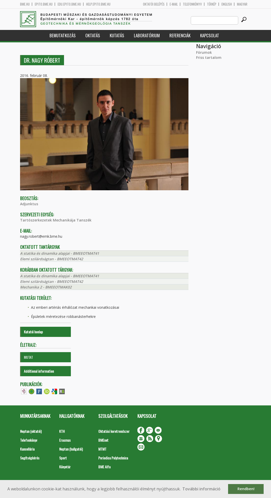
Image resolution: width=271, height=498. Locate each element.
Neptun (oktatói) (31, 431)
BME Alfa (104, 466)
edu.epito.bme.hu (69, 4)
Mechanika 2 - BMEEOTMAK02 (46, 287)
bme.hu (25, 4)
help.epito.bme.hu (98, 4)
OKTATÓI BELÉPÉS (154, 4)
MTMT (102, 449)
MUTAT (28, 357)
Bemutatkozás (63, 35)
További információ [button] (201, 489)
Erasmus (65, 440)
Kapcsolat (209, 35)
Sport (63, 457)
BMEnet (103, 440)
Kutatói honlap (33, 331)
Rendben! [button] (245, 488)
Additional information (39, 371)
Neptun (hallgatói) (71, 449)
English (226, 4)
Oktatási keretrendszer (114, 431)
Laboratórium (147, 35)
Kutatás (117, 35)
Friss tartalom (208, 57)
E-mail (174, 4)
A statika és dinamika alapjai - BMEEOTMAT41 (59, 253)
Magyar (242, 4)
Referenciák (179, 35)
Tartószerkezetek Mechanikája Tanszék (55, 220)
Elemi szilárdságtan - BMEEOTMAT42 (51, 258)
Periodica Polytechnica (113, 457)
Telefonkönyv (192, 4)
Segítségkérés (29, 457)
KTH (62, 431)
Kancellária (27, 449)
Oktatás (92, 35)
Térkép (211, 4)
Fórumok (204, 52)
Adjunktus (29, 203)
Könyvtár (65, 466)
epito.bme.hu (44, 4)
